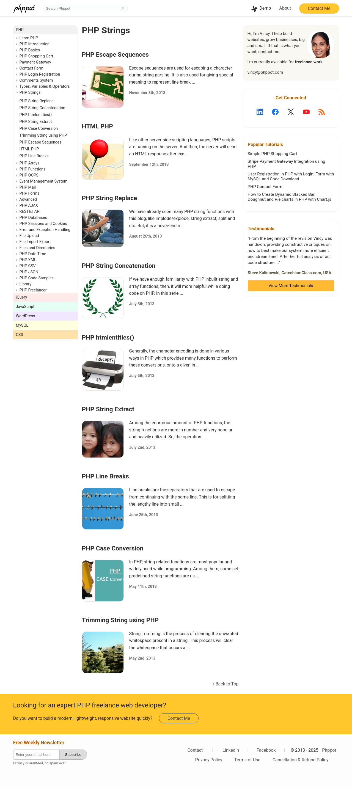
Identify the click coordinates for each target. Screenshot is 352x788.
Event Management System (44, 181)
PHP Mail (28, 187)
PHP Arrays (30, 163)
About (285, 8)
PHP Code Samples (37, 278)
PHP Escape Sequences (115, 54)
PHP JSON (29, 272)
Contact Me (319, 8)
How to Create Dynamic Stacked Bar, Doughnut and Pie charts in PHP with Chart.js (289, 197)
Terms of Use (247, 759)
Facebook (266, 750)
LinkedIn (230, 750)
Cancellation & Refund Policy (301, 759)
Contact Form (31, 68)
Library (26, 284)
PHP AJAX (29, 205)
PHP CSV (28, 266)
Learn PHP (29, 38)
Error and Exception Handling (45, 229)
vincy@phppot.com (265, 72)
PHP (20, 29)
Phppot (329, 750)
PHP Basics (30, 50)
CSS (19, 334)
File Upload (29, 235)
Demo (265, 8)
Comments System (36, 80)
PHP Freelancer (33, 290)
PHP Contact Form (265, 186)
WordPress (25, 316)
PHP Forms (30, 193)
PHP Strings (30, 92)
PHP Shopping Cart (36, 56)
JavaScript (25, 306)
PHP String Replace (109, 198)
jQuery (21, 297)
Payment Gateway (35, 62)
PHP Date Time (33, 254)
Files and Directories (37, 248)
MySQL (22, 325)
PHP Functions (33, 169)
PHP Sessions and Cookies (43, 223)
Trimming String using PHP (120, 620)
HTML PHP (97, 126)
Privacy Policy (208, 759)
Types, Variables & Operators (45, 86)
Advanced (28, 199)
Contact (195, 750)
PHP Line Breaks (105, 476)
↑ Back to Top (225, 684)
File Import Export (35, 241)
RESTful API (30, 211)
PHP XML (28, 260)
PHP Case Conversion (113, 548)
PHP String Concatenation (119, 265)
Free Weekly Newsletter (38, 742)
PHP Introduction (35, 44)
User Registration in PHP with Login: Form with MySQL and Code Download (291, 176)
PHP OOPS (29, 175)
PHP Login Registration (40, 74)
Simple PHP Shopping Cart (272, 153)
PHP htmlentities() (108, 337)
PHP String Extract (108, 409)
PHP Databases (33, 217)
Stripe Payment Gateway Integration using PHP (286, 164)
